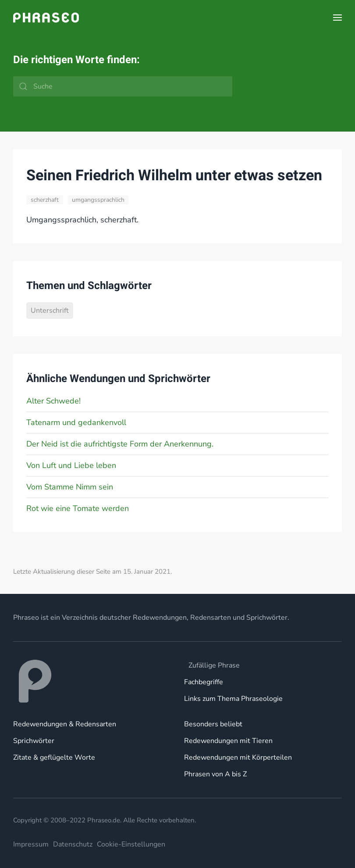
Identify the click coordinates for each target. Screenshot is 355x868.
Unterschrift (50, 310)
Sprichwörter (33, 741)
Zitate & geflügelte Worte (54, 757)
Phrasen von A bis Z (215, 774)
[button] (337, 17)
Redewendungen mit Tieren (228, 741)
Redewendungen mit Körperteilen (238, 757)
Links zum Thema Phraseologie (233, 699)
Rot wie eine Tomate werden (77, 508)
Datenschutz (72, 844)
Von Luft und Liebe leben (71, 465)
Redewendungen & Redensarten (64, 724)
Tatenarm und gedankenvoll (76, 422)
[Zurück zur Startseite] (46, 17)
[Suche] (122, 86)
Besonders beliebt (213, 724)
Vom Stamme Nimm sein (69, 487)
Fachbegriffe (203, 682)
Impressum (31, 844)
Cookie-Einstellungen (131, 844)
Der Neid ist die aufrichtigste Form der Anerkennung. (119, 444)
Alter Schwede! (53, 401)
